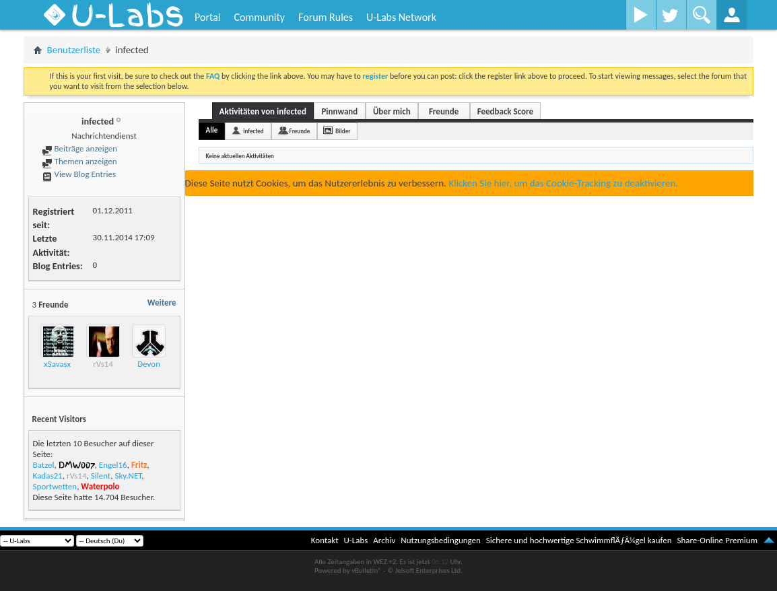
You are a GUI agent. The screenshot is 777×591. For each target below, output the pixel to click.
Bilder (342, 131)
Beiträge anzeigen (79, 148)
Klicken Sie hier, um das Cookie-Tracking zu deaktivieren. (563, 183)
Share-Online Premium (717, 540)
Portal (207, 17)
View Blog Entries (79, 174)
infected (253, 131)
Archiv (384, 540)
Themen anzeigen (79, 161)
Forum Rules (325, 17)
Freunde (444, 111)
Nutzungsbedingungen (441, 540)
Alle (212, 130)
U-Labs (356, 540)
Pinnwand (339, 111)
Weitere (161, 303)
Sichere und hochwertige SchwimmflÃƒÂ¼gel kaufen (579, 540)
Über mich (392, 111)
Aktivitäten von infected (262, 111)
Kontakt (325, 540)
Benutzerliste (74, 50)
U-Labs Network (401, 17)
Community (259, 17)
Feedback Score (505, 111)
